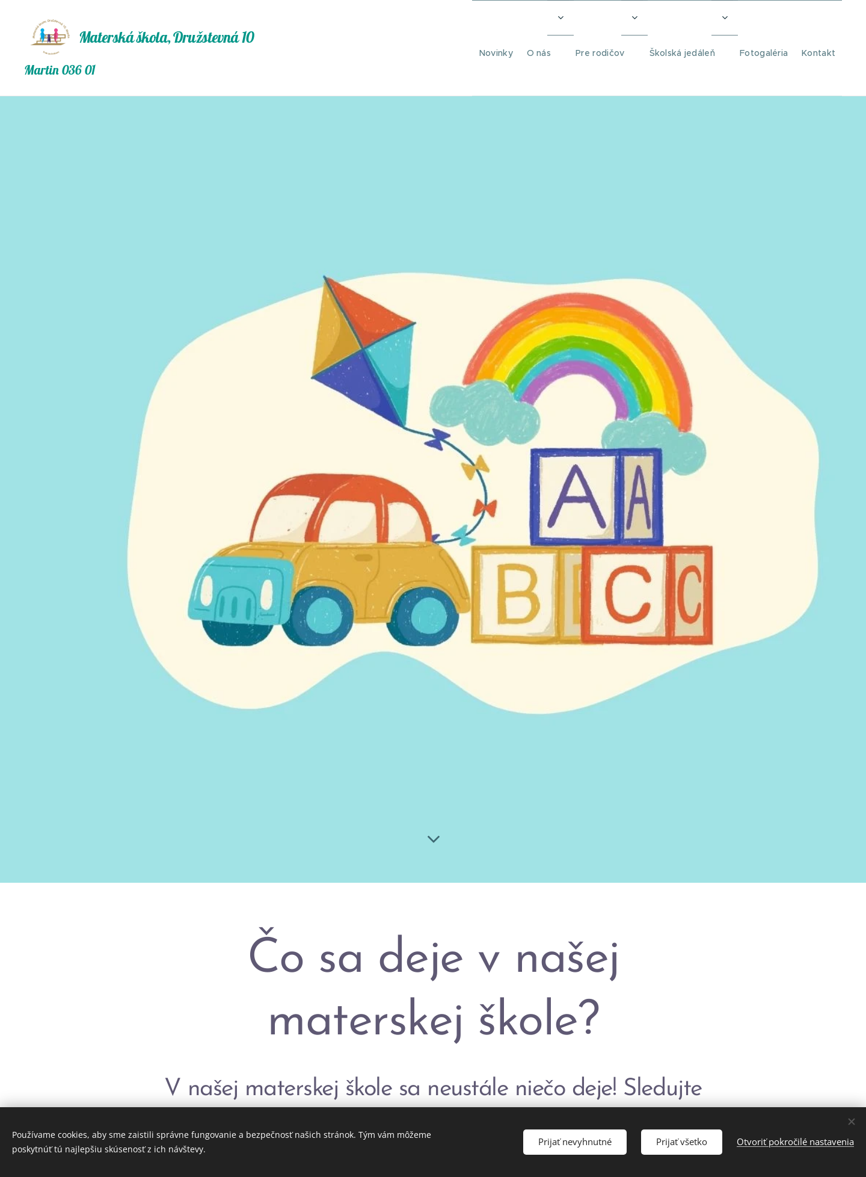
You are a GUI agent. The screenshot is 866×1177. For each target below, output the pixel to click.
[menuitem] (467, 48)
